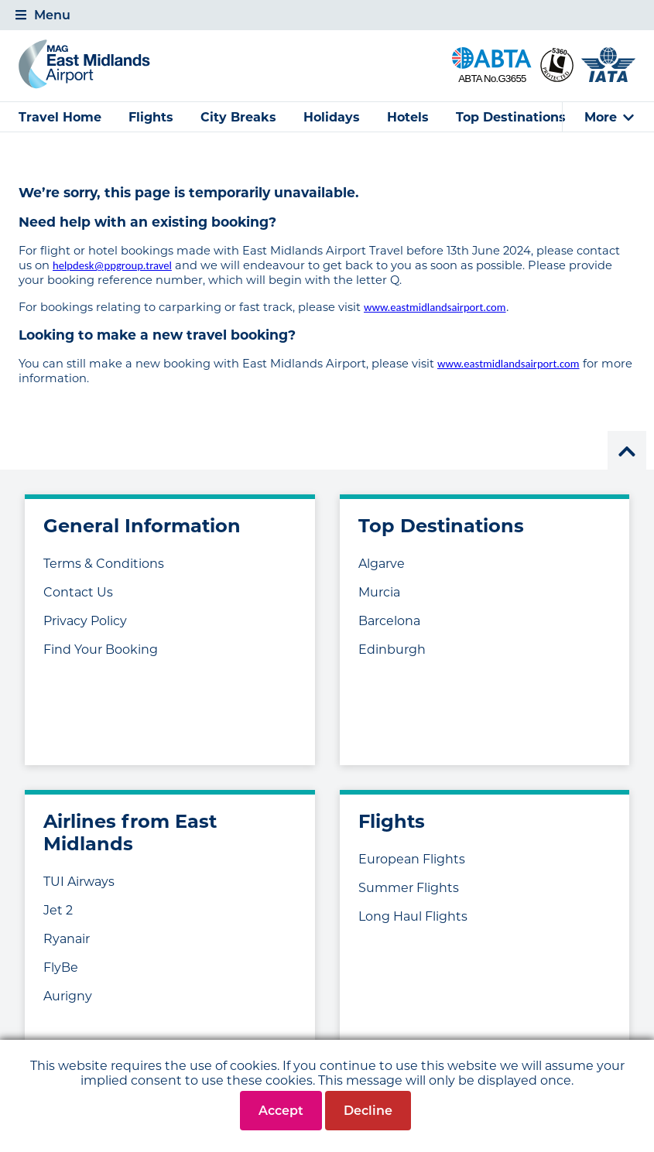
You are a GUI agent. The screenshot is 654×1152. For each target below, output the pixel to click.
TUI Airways (79, 881)
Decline (368, 1110)
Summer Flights (408, 887)
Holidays (331, 117)
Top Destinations (511, 117)
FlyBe (60, 967)
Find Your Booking (100, 649)
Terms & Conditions (103, 563)
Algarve (381, 563)
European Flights (411, 859)
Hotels (408, 117)
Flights (150, 117)
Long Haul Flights (412, 916)
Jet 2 (58, 910)
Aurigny (67, 996)
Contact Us (78, 592)
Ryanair (66, 939)
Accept (281, 1110)
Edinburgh (392, 649)
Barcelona (389, 621)
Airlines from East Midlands (130, 832)
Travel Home (60, 117)
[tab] (327, 15)
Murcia (379, 592)
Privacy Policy (85, 621)
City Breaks (238, 117)
